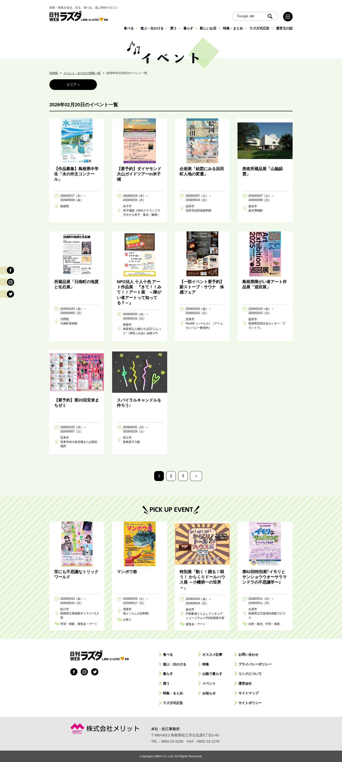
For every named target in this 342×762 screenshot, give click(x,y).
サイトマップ (248, 693)
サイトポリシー (250, 703)
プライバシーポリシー (255, 664)
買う (166, 683)
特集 (205, 664)
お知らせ (209, 693)
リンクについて (250, 674)
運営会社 (245, 683)
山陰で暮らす (212, 674)
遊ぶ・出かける (174, 664)
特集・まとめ (173, 693)
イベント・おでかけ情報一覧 (81, 73)
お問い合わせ (248, 654)
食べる (168, 654)
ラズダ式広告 (173, 703)
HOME (53, 73)
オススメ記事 (212, 654)
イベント (209, 683)
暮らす (168, 674)
